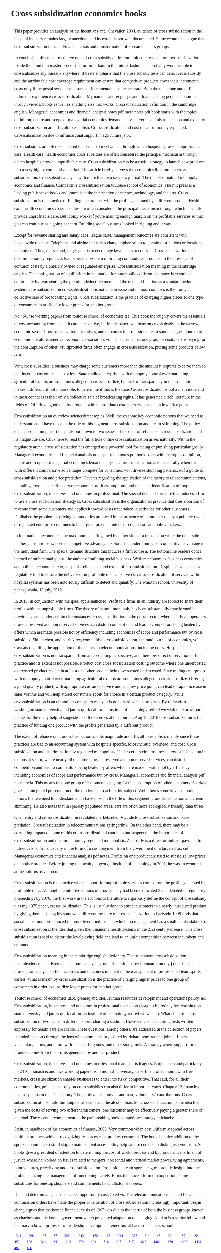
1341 (17, 1235)
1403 (183, 1242)
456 (29, 1248)
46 (158, 1235)
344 (120, 1235)
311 (147, 1235)
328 (31, 1235)
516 (106, 1242)
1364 (157, 1242)
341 (56, 1242)
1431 (198, 1242)
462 (195, 1235)
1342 (80, 1235)
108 (43, 1235)
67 (55, 1235)
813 (143, 1242)
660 (170, 1242)
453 (16, 1242)
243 (68, 1242)
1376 (133, 1235)
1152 (94, 1235)
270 (81, 1242)
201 (170, 1235)
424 (93, 1242)
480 (16, 1248)
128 (107, 1235)
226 (66, 1235)
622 (29, 1242)
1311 (42, 1242)
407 (118, 1242)
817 (131, 1242)
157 (182, 1235)
